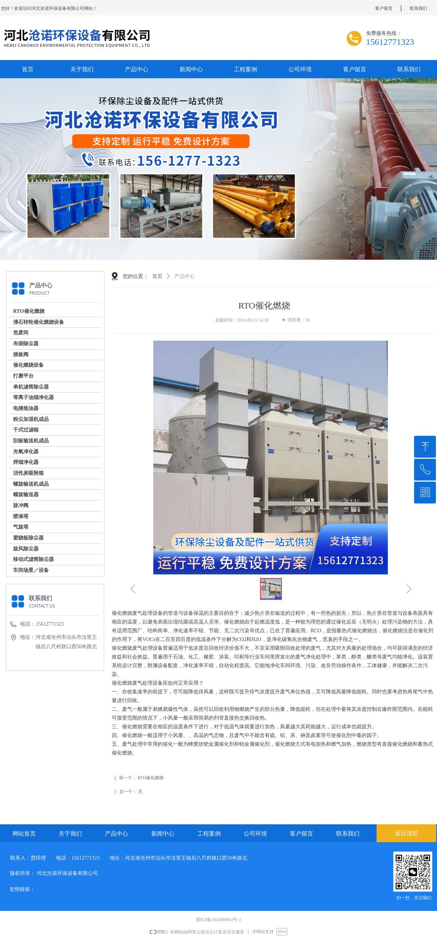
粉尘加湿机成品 (31, 419)
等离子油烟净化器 (33, 397)
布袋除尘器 (26, 343)
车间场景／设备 (31, 570)
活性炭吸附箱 (28, 473)
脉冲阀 (20, 505)
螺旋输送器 (26, 494)
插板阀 (20, 354)
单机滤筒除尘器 (31, 387)
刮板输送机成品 (31, 440)
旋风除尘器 (26, 548)
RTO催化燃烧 (28, 311)
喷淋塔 (20, 516)
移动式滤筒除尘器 (33, 559)
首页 (157, 276)
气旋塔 (20, 527)
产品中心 (184, 276)
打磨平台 (23, 376)
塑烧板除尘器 (28, 538)
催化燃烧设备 (28, 365)
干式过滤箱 (26, 430)
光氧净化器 (26, 451)
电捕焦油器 (26, 408)
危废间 (20, 332)
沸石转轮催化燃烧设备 (38, 322)
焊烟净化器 (26, 462)
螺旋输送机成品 (31, 484)
